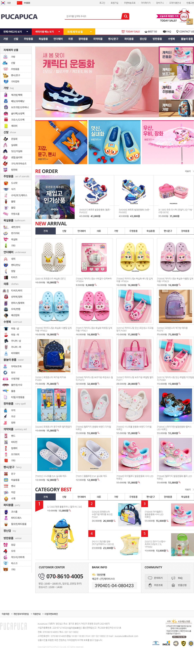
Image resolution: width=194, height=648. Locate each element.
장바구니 (160, 3)
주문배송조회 (129, 3)
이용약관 (5, 614)
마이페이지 (146, 3)
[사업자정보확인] (73, 628)
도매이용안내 (175, 3)
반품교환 (190, 3)
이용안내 (36, 614)
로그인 (102, 3)
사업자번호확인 (51, 614)
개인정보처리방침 (21, 614)
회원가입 (114, 3)
